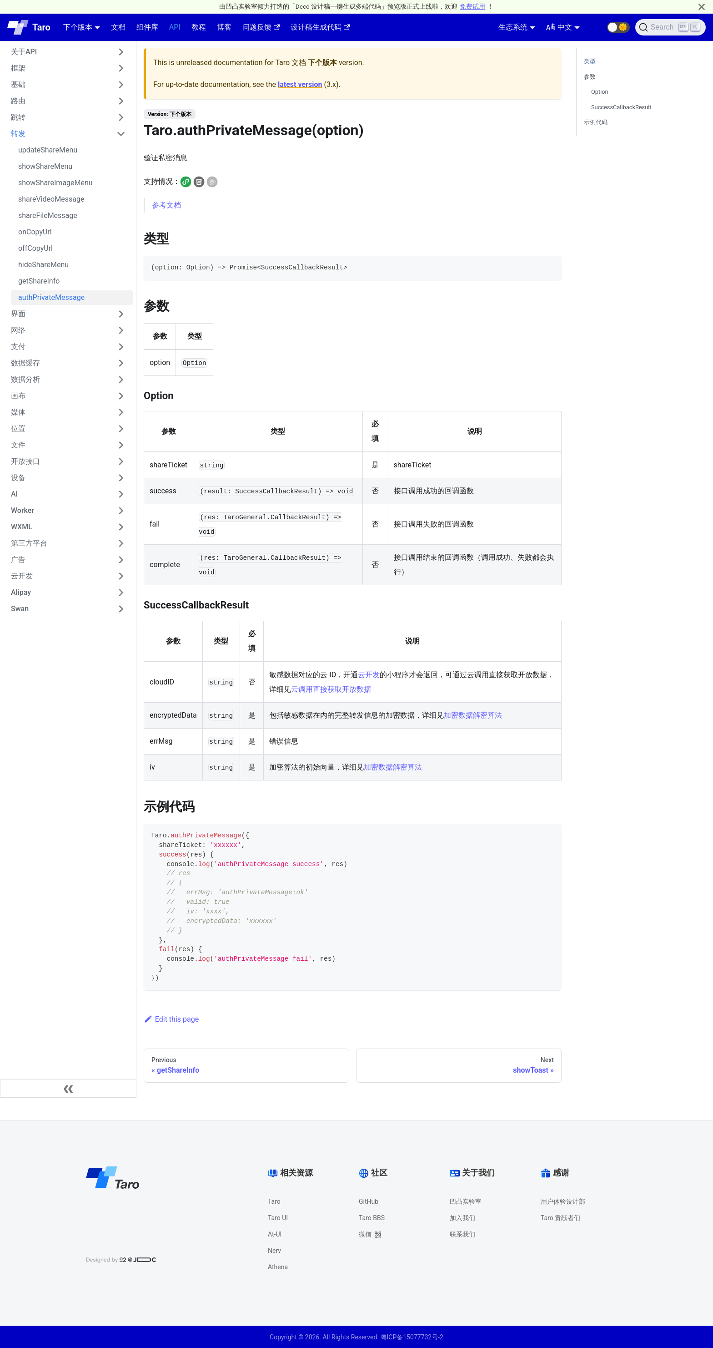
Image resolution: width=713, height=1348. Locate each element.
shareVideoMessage (51, 199)
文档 (118, 27)
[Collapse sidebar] (68, 1088)
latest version (300, 84)
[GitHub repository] (596, 27)
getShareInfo (39, 281)
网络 (18, 330)
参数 (590, 76)
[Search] (670, 27)
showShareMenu (45, 166)
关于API (24, 51)
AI (14, 494)
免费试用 (472, 6)
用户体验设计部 (563, 1201)
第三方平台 (29, 543)
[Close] (701, 6)
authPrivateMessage (51, 297)
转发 (18, 133)
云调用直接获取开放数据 (331, 689)
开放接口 (25, 461)
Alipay (21, 592)
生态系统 (512, 27)
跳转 (18, 117)
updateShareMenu (47, 150)
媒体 (18, 412)
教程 (198, 27)
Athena (278, 1267)
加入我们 (462, 1217)
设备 (18, 477)
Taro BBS (372, 1217)
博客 (224, 27)
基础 (18, 84)
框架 (18, 68)
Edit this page (171, 1019)
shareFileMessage (47, 215)
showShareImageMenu (55, 182)
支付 (18, 346)
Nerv (274, 1250)
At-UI (274, 1234)
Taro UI (278, 1217)
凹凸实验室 (466, 1201)
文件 (18, 445)
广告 (18, 559)
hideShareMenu (43, 264)
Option (599, 91)
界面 (18, 313)
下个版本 (77, 27)
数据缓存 (25, 363)
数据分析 (25, 379)
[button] (618, 27)
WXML (21, 526)
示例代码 (596, 122)
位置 (18, 428)
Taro (274, 1201)
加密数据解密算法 (473, 715)
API (175, 27)
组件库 (147, 27)
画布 (18, 395)
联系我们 (462, 1234)
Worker (22, 510)
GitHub (368, 1201)
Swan (20, 608)
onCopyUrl (35, 232)
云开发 (22, 576)
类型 (590, 61)
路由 (18, 100)
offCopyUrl (35, 248)
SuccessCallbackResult (621, 107)
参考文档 (166, 205)
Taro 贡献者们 (560, 1217)
